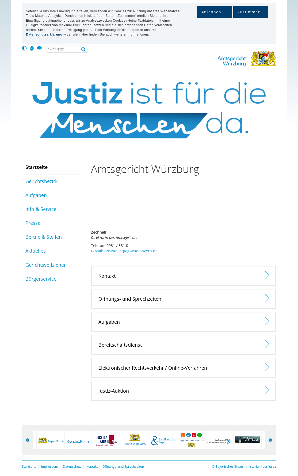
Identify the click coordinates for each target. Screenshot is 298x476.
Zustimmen (249, 11)
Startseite (36, 167)
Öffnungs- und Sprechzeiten (123, 466)
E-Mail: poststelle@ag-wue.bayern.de (124, 250)
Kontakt (92, 466)
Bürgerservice (40, 279)
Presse (32, 223)
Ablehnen (211, 11)
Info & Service (40, 209)
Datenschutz (72, 466)
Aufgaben (36, 195)
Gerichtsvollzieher (45, 265)
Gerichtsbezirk (41, 181)
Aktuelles (35, 250)
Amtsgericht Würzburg (229, 59)
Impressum (49, 466)
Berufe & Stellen (43, 237)
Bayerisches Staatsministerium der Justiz (245, 466)
